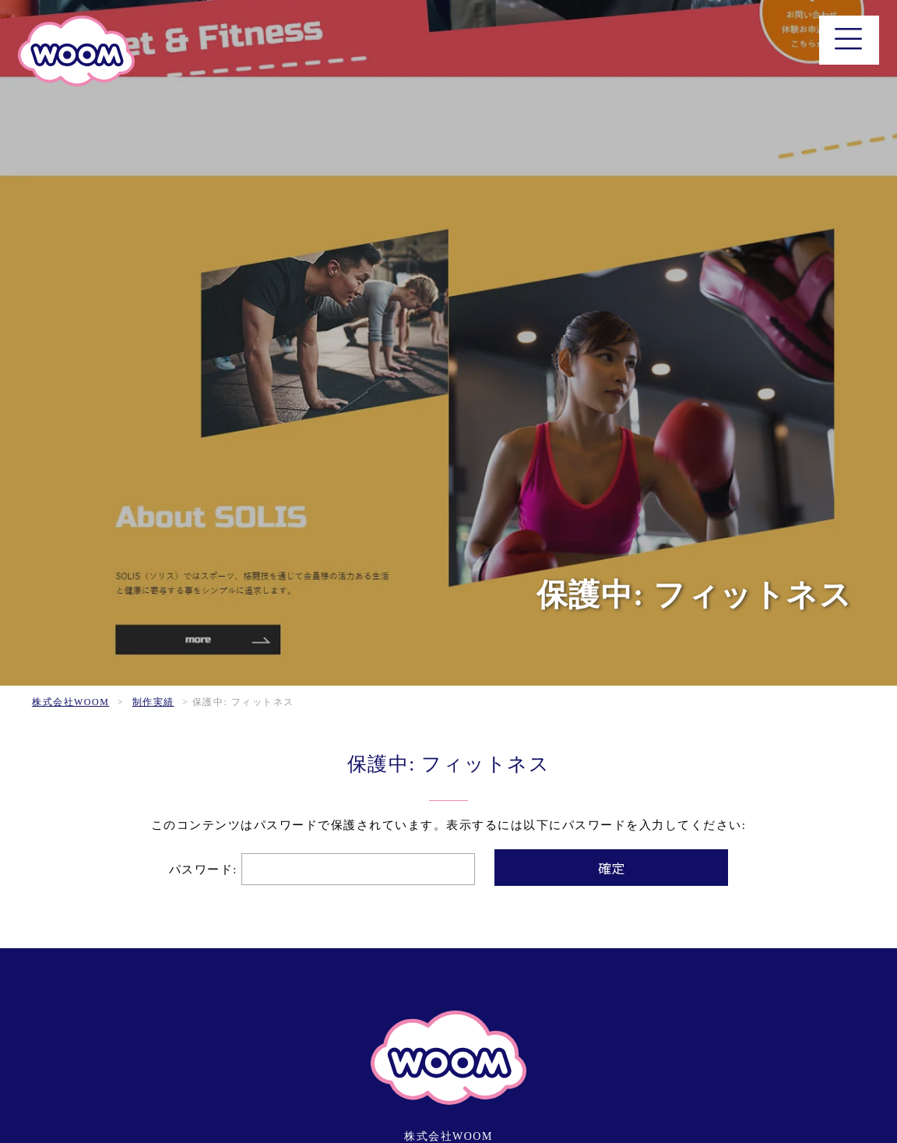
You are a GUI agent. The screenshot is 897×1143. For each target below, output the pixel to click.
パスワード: (322, 869)
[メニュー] (849, 40)
